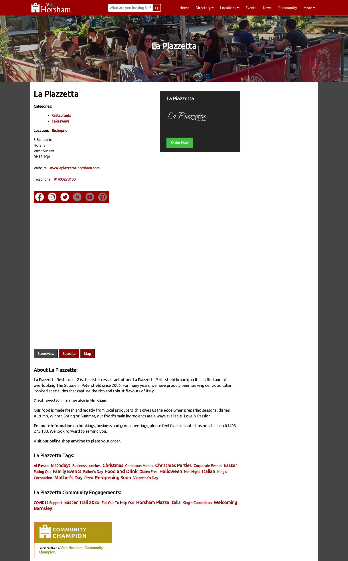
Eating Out (58, 461)
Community (287, 8)
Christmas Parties (174, 454)
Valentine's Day (172, 467)
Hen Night (208, 461)
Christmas (113, 454)
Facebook (89, 552)
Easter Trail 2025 (82, 491)
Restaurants (61, 115)
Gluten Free (164, 461)
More (309, 8)
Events (251, 8)
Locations (229, 8)
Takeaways (61, 121)
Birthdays (61, 454)
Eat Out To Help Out (118, 492)
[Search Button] (162, 8)
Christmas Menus (140, 455)
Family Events (83, 461)
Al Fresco (41, 455)
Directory (205, 8)
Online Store (272, 205)
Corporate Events (208, 455)
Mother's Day (95, 466)
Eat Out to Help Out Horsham (268, 281)
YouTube (259, 552)
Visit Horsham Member (285, 161)
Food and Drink (137, 461)
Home (184, 8)
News (267, 8)
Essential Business (255, 250)
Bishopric (59, 130)
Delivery (300, 205)
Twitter (202, 552)
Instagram (145, 552)
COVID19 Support (48, 492)
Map (87, 343)
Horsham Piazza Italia (158, 491)
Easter (41, 461)
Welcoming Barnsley (55, 497)
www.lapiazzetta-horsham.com (75, 168)
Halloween (186, 461)
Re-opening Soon (139, 466)
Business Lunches (87, 455)
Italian (40, 466)
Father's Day (109, 461)
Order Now (173, 142)
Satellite (69, 343)
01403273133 (65, 179)
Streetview (46, 343)
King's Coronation (64, 467)
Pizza (115, 467)
